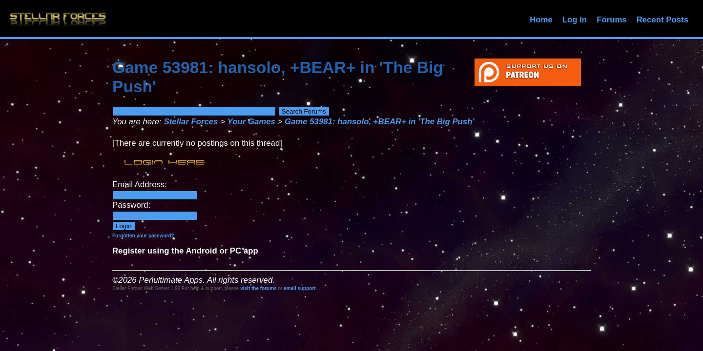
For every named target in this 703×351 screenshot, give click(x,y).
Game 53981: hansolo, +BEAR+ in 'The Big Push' (379, 121)
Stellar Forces (191, 121)
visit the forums (258, 288)
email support (300, 288)
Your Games (251, 121)
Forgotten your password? (143, 235)
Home (541, 19)
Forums (612, 19)
